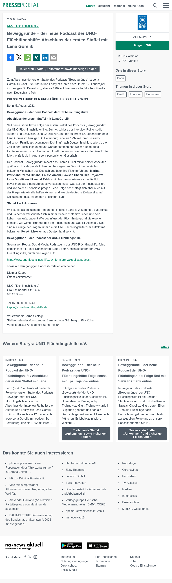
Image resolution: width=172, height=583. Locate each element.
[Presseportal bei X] (28, 557)
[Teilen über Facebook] (10, 57)
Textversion (102, 561)
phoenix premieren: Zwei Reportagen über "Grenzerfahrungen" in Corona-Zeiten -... (29, 467)
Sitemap (100, 565)
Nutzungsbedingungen (75, 561)
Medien (127, 489)
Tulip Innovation (76, 482)
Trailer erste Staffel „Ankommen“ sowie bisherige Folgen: (57, 69)
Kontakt (135, 556)
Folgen (142, 45)
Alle (165, 347)
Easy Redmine (75, 469)
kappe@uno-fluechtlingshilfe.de (27, 307)
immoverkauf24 (75, 517)
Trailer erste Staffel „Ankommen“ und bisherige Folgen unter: (142, 433)
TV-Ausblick (129, 482)
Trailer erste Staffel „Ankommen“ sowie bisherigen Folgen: (86, 433)
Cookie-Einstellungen (143, 565)
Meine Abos (136, 5)
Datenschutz (69, 565)
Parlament (152, 94)
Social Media (69, 569)
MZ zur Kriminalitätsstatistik (27, 478)
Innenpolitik (129, 495)
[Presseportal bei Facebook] (24, 557)
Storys (90, 5)
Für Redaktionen (106, 556)
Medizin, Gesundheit (135, 508)
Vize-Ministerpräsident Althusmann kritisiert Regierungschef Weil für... (28, 489)
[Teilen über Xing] (36, 57)
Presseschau (130, 502)
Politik (121, 94)
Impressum (68, 556)
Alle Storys (142, 36)
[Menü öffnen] (166, 5)
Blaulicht (104, 5)
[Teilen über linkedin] (45, 57)
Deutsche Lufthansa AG (81, 463)
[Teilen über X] (19, 57)
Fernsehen (129, 476)
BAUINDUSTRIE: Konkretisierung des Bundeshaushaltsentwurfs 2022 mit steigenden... (28, 520)
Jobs (133, 561)
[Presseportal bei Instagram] (34, 556)
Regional (119, 5)
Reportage (129, 463)
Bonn (120, 78)
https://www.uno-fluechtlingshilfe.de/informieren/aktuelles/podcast (48, 259)
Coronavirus (130, 469)
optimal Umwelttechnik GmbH (85, 510)
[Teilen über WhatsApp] (27, 57)
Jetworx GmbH (75, 476)
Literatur (135, 94)
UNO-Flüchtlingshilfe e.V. (23, 25)
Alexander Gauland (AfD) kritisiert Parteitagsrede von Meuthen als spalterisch (28, 504)
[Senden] (53, 57)
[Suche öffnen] (155, 5)
